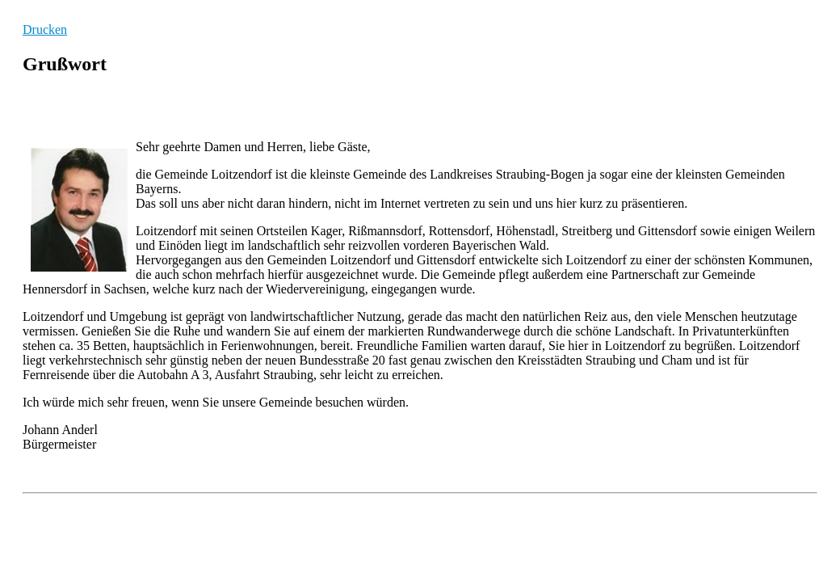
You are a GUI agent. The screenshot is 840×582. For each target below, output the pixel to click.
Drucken (45, 29)
